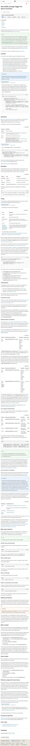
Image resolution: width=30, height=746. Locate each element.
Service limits (15, 698)
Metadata (3, 24)
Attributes (3, 23)
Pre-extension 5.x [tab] (13, 704)
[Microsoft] (15, 1)
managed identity (4, 460)
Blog (13, 743)
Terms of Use (12, 744)
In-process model (6, 65)
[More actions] (28, 3)
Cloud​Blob (20, 171)
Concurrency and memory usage (6, 241)
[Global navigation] (1, 1)
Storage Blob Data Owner (10, 505)
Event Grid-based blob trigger (22, 138)
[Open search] (26, 1)
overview (22, 51)
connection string (22, 288)
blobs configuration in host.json (9, 710)
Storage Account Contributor (12, 525)
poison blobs (26, 394)
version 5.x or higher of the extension (12, 321)
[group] (15, 104)
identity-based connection (11, 291)
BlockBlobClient (4, 226)
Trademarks (17, 744)
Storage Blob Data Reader (10, 510)
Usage (2, 25)
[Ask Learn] (26, 3)
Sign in (28, 1)
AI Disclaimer (3, 743)
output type (10, 682)
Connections (16, 133)
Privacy (21, 743)
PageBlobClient (4, 227)
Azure (5, 3)
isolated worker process (12, 119)
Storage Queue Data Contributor (13, 402)
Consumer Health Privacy (5, 744)
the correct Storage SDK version (20, 245)
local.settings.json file (4, 161)
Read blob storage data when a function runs (10, 724)
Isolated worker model (6, 58)
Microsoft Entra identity (13, 324)
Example (3, 21)
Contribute (17, 743)
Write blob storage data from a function (9, 725)
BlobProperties (8, 182)
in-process (4, 119)
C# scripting (7, 68)
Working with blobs (24, 48)
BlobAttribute (25, 119)
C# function (13, 84)
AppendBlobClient (5, 228)
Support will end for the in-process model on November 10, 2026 (13, 76)
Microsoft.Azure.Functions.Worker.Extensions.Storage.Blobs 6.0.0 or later (14, 233)
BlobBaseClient (4, 229)
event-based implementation (7, 42)
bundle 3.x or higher (22, 321)
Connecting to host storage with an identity (8, 526)
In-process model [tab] (12, 82)
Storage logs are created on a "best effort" (9, 610)
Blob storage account (9, 302)
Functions (9, 3)
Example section (6, 163)
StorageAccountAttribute (12, 247)
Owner (14, 494)
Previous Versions (8, 743)
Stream (3, 223)
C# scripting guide (17, 122)
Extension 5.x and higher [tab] (5, 704)
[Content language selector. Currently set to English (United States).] (5, 741)
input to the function (16, 31)
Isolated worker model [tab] (5, 82)
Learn (2, 3)
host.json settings (4, 719)
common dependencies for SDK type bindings (12, 234)
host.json (3, 718)
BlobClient (3, 225)
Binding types (4, 689)
